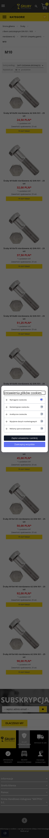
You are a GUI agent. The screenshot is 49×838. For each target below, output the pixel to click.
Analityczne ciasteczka (18, 414)
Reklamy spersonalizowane (20, 429)
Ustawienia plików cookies (23, 393)
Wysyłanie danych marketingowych (23, 421)
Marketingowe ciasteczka (19, 407)
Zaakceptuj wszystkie (24, 444)
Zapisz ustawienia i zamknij (24, 438)
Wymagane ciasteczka (18, 400)
